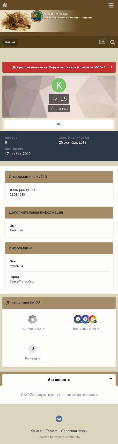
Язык (36, 431)
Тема (51, 431)
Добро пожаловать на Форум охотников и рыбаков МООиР (59, 67)
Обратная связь (74, 431)
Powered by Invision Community (59, 437)
